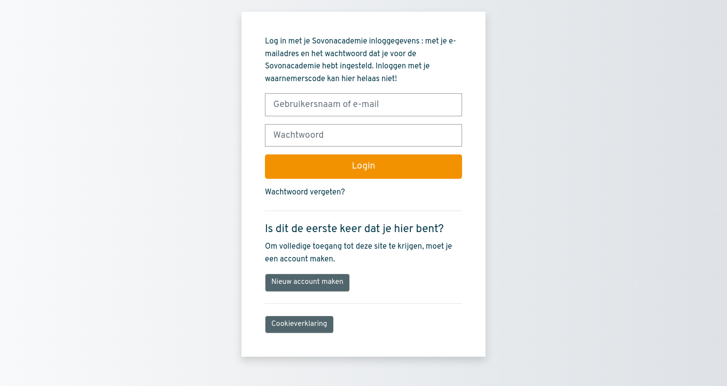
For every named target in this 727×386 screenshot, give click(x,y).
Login (363, 166)
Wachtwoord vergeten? (305, 192)
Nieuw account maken (307, 282)
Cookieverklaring (299, 324)
